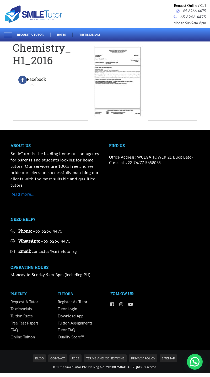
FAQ (14, 332)
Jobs (75, 362)
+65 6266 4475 (191, 11)
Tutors (66, 293)
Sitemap (168, 362)
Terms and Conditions (105, 362)
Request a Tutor (32, 34)
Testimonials (97, 34)
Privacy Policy (143, 362)
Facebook (32, 79)
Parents (19, 293)
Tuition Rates (22, 317)
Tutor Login (68, 309)
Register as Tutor (73, 301)
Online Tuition (23, 340)
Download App (71, 317)
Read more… (22, 192)
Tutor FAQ (67, 332)
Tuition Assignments (76, 324)
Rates (67, 34)
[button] (195, 362)
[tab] (32, 79)
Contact (57, 362)
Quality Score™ (72, 340)
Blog (39, 362)
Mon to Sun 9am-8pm (188, 22)
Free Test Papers (25, 324)
